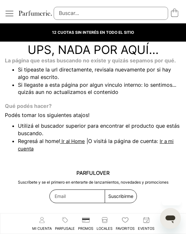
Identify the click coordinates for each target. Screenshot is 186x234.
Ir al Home (72, 141)
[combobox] (111, 13)
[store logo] (35, 13)
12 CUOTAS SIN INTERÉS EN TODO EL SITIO (93, 32)
